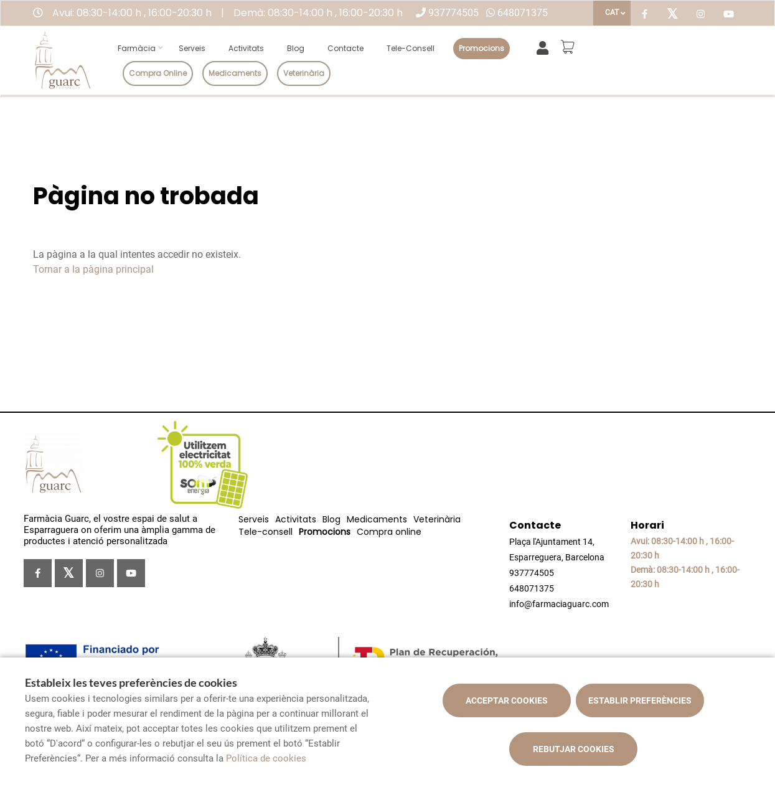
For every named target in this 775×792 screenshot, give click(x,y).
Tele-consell (410, 48)
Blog (295, 48)
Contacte (345, 48)
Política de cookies (266, 758)
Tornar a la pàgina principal (93, 269)
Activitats (246, 48)
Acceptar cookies (507, 700)
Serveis (192, 48)
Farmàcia (137, 48)
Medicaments (235, 73)
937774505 (453, 13)
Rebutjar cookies (573, 749)
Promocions (481, 48)
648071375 (522, 13)
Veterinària (303, 73)
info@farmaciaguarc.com (559, 604)
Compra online (158, 73)
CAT (612, 12)
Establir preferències (640, 700)
